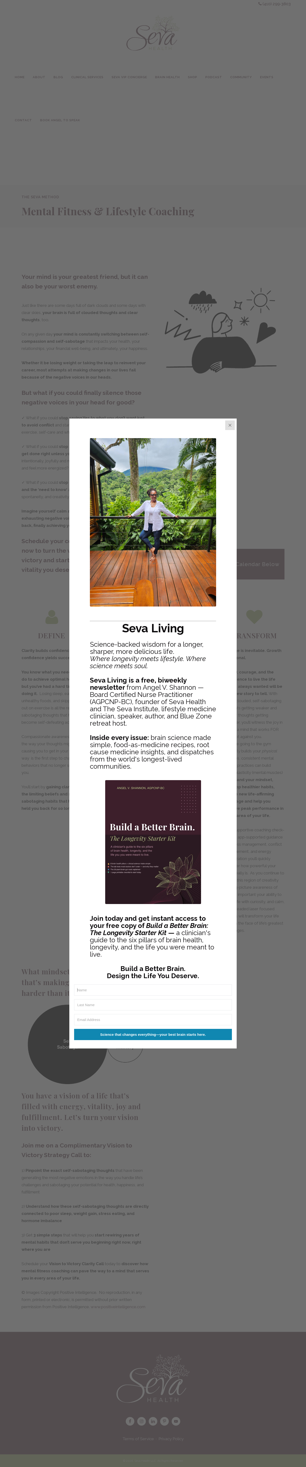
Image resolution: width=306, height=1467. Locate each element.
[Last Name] (153, 1004)
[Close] (230, 425)
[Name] (153, 990)
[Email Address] (153, 1019)
